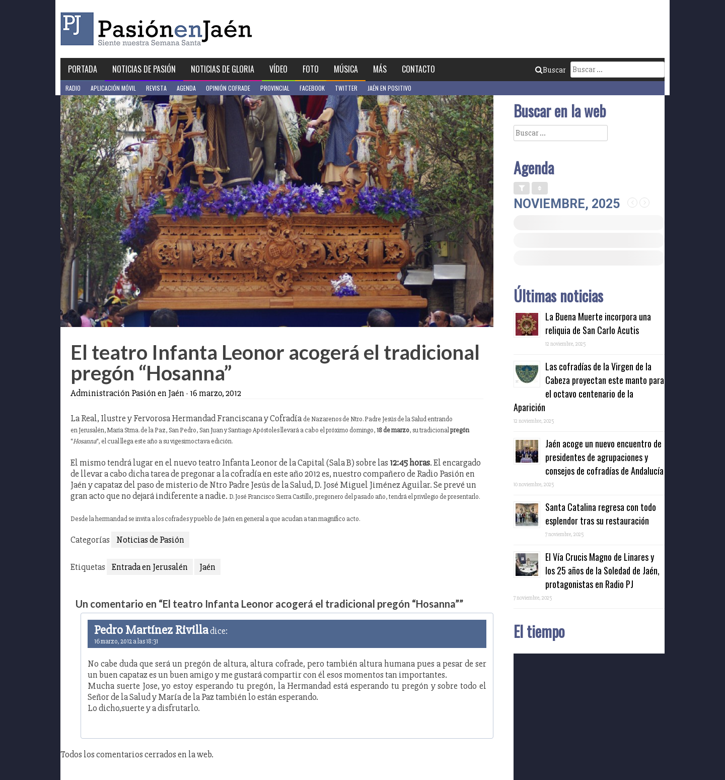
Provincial (274, 88)
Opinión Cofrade (228, 88)
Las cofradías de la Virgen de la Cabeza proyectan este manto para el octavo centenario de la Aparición (589, 387)
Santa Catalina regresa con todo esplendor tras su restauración (600, 513)
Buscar (550, 70)
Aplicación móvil (113, 88)
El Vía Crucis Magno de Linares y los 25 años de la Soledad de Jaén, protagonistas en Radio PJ (602, 570)
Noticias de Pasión (144, 69)
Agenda (186, 88)
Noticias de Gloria (222, 69)
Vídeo (278, 69)
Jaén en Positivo (389, 88)
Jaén (207, 566)
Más (380, 69)
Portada (82, 69)
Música (346, 69)
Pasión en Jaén (159, 29)
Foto (311, 69)
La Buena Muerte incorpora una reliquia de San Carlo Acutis (598, 323)
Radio (73, 88)
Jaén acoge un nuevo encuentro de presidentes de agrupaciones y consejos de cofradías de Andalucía (604, 457)
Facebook (312, 88)
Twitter (346, 88)
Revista (156, 88)
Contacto (418, 69)
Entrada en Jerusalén (150, 566)
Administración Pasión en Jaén (127, 393)
